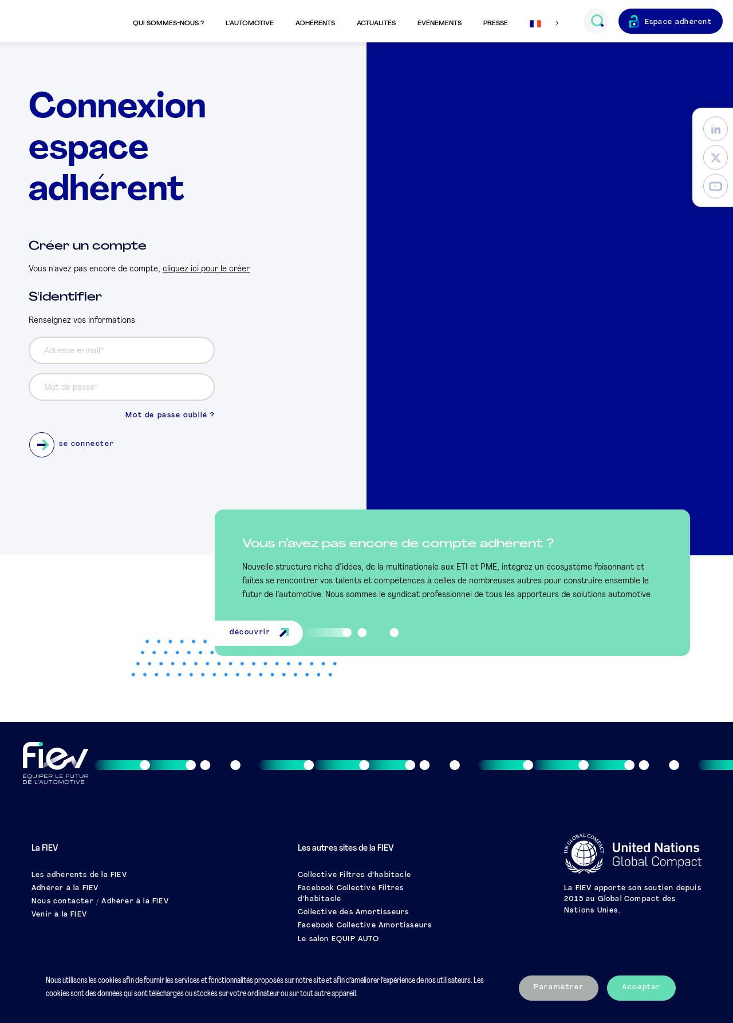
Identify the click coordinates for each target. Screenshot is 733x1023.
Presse (495, 23)
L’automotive (250, 23)
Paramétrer (559, 987)
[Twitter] (715, 157)
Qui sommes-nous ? (168, 23)
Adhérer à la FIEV (64, 888)
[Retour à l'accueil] (65, 21)
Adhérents (315, 23)
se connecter (71, 444)
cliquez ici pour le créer (206, 269)
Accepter (641, 987)
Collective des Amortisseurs (353, 912)
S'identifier (65, 297)
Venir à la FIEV (59, 914)
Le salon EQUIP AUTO (338, 939)
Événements (439, 23)
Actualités (376, 23)
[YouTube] (715, 186)
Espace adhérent (678, 22)
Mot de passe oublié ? (170, 415)
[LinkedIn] (715, 129)
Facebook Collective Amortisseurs (365, 925)
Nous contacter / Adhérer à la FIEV (100, 901)
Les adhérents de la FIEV (79, 875)
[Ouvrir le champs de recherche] (597, 21)
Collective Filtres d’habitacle (354, 875)
